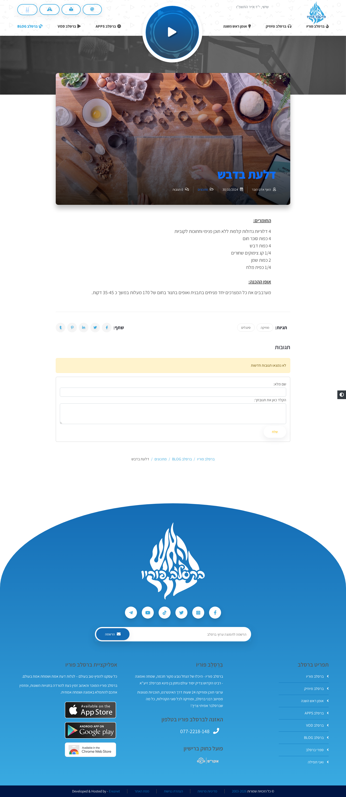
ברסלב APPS (317, 713)
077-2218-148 (195, 731)
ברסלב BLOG (316, 737)
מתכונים (203, 189)
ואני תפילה (318, 762)
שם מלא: (279, 384)
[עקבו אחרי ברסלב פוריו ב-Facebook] (215, 613)
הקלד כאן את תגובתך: (270, 399)
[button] (341, 394)
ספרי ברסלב (317, 749)
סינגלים (246, 327)
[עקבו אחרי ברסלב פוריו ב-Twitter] (181, 613)
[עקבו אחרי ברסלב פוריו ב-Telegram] (131, 613)
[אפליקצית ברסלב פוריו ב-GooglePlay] (90, 730)
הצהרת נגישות (173, 791)
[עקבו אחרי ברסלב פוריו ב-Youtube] (148, 613)
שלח (275, 432)
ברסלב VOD (317, 725)
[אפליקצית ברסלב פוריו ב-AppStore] (90, 710)
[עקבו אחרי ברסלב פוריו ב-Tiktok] (165, 613)
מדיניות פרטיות (207, 791)
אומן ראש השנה (315, 700)
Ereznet (114, 791)
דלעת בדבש (246, 174)
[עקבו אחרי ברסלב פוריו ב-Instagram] (198, 613)
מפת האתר (142, 791)
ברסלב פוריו (317, 676)
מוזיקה (265, 327)
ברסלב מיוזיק (316, 688)
